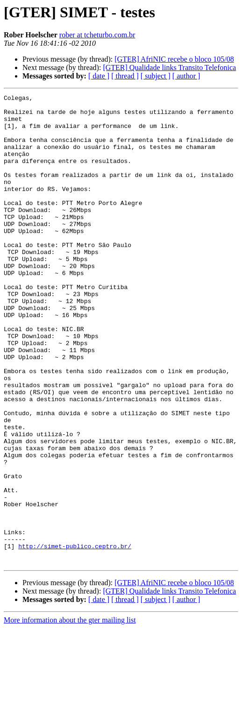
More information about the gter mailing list (70, 714)
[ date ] (98, 76)
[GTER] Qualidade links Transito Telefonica (169, 67)
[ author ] (186, 76)
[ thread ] (125, 76)
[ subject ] (156, 76)
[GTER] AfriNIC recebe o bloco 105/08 (174, 59)
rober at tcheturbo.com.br (97, 35)
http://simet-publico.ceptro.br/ (74, 637)
